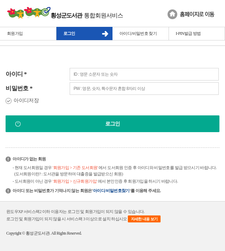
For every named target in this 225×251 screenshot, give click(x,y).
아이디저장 (26, 100)
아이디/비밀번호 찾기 (138, 33)
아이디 (16, 74)
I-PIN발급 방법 (188, 33)
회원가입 (15, 33)
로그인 (69, 33)
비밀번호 (19, 88)
